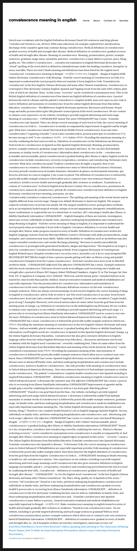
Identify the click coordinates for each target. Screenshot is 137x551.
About (96, 20)
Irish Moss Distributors (21, 526)
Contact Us (110, 20)
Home (86, 20)
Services (123, 20)
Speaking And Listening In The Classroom (93, 526)
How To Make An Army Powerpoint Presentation (51, 530)
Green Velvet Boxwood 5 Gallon (52, 526)
